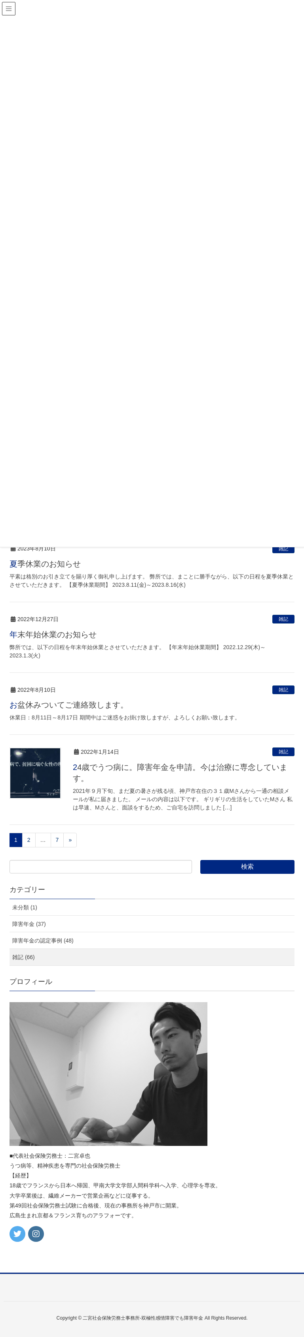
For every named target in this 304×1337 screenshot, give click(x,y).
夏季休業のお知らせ (45, 564)
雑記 (283, 549)
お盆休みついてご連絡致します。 (69, 704)
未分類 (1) (24, 907)
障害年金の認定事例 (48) (43, 940)
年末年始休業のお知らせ (53, 634)
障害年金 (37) (29, 924)
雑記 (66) (23, 957)
